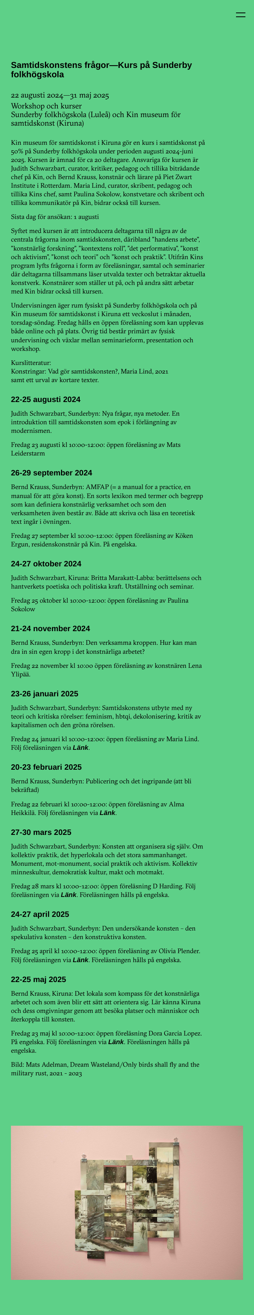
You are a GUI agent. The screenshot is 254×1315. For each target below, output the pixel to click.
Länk (80, 747)
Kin (22, 22)
